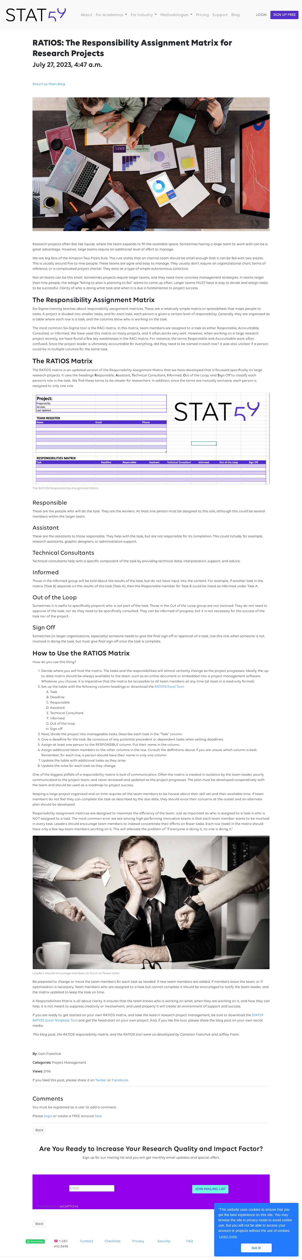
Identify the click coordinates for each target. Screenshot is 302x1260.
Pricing (202, 15)
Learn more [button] (228, 1236)
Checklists (112, 1241)
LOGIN (261, 15)
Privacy (138, 1241)
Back (39, 1130)
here (98, 1116)
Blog (235, 15)
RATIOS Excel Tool (169, 687)
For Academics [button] (110, 15)
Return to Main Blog (49, 84)
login (48, 1116)
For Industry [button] (142, 15)
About (86, 15)
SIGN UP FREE (284, 15)
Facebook (120, 1080)
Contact (86, 1241)
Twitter (101, 1080)
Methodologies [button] (174, 15)
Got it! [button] (256, 1248)
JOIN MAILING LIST (210, 1189)
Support (220, 15)
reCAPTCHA (69, 1206)
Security (163, 1241)
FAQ (189, 1241)
